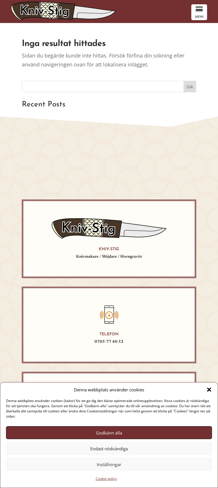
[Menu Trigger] (199, 12)
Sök (189, 86)
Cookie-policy (106, 478)
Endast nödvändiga (109, 448)
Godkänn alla (109, 433)
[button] (209, 390)
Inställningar (109, 464)
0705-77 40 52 (109, 342)
